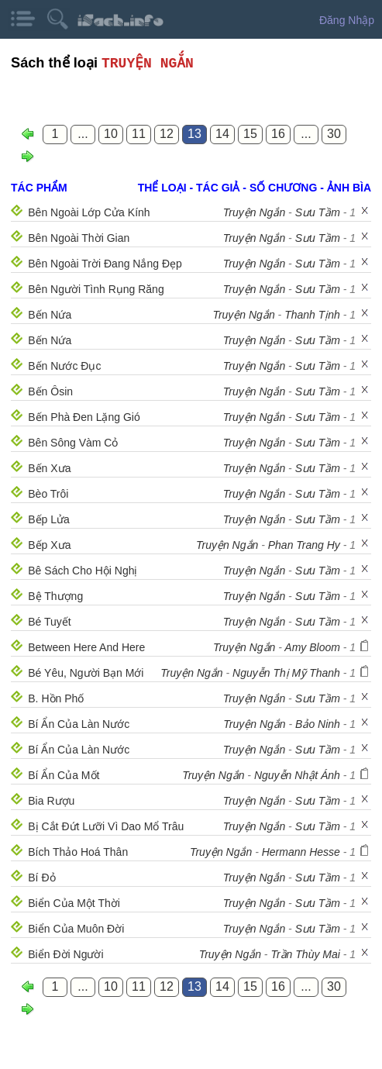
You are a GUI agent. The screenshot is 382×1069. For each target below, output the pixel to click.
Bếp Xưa (49, 545)
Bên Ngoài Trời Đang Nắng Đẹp (105, 263)
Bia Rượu (51, 801)
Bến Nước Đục (64, 366)
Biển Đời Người (65, 954)
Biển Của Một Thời (74, 903)
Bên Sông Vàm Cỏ (73, 442)
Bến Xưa (49, 468)
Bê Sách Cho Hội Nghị (82, 570)
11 (139, 133)
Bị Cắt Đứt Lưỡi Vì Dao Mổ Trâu (106, 826)
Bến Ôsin (50, 391)
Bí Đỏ (41, 877)
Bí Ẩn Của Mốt (63, 775)
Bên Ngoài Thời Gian (78, 238)
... (82, 133)
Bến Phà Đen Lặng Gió (83, 417)
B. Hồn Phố (56, 698)
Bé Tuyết (49, 622)
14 (222, 133)
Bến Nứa (49, 315)
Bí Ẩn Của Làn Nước (78, 724)
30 (334, 133)
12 (167, 133)
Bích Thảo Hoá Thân (78, 852)
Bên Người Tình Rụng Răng (95, 289)
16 (278, 133)
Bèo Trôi (48, 494)
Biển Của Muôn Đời (76, 928)
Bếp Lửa (49, 519)
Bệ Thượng (55, 596)
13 (194, 133)
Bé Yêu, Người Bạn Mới (85, 673)
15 (250, 133)
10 (111, 133)
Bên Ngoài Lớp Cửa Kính (89, 212)
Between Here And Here (86, 647)
